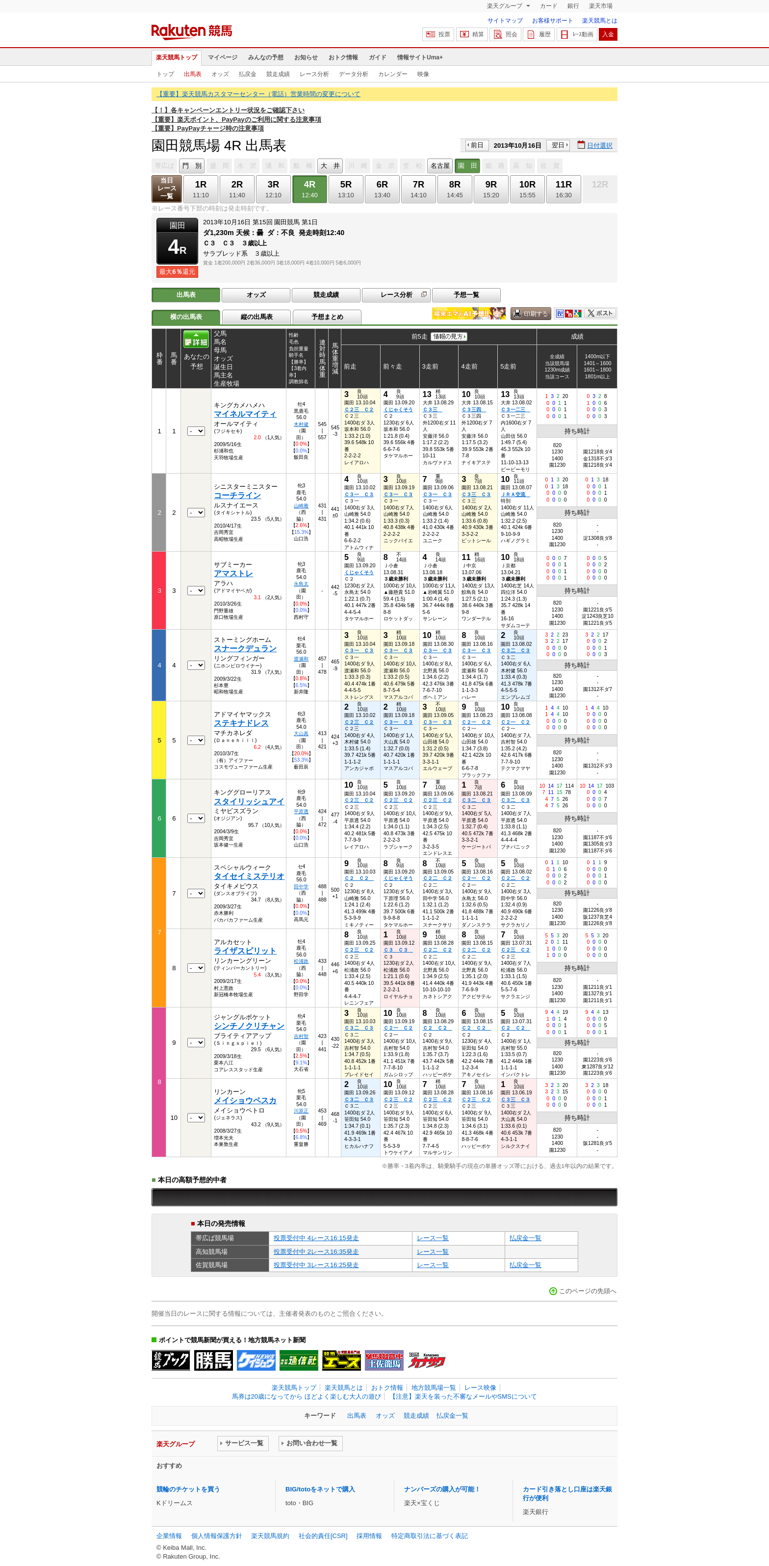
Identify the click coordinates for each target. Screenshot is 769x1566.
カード (549, 5)
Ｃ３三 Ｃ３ (476, 494)
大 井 (330, 165)
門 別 (192, 165)
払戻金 (247, 74)
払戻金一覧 (525, 1238)
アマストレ (233, 573)
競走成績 (278, 74)
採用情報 (369, 1535)
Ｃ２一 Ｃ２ (476, 722)
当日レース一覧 (167, 188)
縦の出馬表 (257, 316)
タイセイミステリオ (249, 876)
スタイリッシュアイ (249, 801)
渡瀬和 (301, 659)
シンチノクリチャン (249, 1026)
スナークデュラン (245, 648)
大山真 (301, 733)
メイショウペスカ (245, 1100)
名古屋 (440, 165)
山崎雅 (301, 505)
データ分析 (353, 74)
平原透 (301, 811)
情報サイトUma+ (420, 57)
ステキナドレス (241, 723)
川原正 (301, 1111)
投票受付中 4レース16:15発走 (316, 1238)
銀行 (573, 5)
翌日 (558, 145)
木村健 (301, 424)
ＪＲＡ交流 (515, 494)
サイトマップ (505, 20)
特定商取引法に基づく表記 (429, 1535)
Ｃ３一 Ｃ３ (359, 494)
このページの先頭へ (587, 1291)
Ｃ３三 (432, 409)
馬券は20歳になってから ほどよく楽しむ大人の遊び (306, 1396)
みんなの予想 (265, 57)
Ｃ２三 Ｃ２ (359, 409)
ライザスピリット (245, 951)
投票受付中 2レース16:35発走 (316, 1251)
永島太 (301, 583)
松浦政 (301, 961)
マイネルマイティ (245, 414)
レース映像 (480, 1387)
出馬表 (193, 74)
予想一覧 (466, 294)
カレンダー (393, 74)
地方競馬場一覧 (433, 1387)
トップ (165, 74)
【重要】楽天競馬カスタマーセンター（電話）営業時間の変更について (258, 94)
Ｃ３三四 (473, 409)
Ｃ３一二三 (515, 409)
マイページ (222, 57)
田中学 (301, 886)
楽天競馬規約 (270, 1535)
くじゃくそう (398, 409)
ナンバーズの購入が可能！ (442, 1489)
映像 (423, 74)
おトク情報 (343, 57)
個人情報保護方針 (216, 1535)
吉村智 (301, 1036)
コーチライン (237, 495)
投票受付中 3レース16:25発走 (316, 1265)
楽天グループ (505, 5)
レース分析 (314, 74)
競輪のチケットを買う (188, 1489)
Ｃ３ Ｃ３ (398, 950)
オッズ (220, 74)
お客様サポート (552, 20)
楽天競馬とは (599, 20)
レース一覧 (433, 1238)
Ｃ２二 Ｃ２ (437, 878)
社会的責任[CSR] (323, 1535)
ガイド (377, 57)
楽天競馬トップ (176, 57)
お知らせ (306, 57)
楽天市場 (601, 5)
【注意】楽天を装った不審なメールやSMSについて (463, 1396)
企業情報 (169, 1535)
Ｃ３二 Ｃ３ (515, 650)
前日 (477, 145)
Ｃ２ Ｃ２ (359, 878)
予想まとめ (327, 316)
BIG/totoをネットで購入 (320, 1489)
